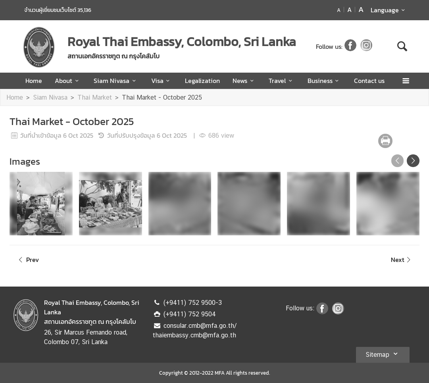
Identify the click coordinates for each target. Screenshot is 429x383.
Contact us (369, 80)
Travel (281, 80)
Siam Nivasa (116, 80)
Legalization (202, 80)
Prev (27, 259)
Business (324, 80)
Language (389, 10)
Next (402, 259)
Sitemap (383, 353)
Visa (161, 80)
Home (33, 80)
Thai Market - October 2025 (162, 97)
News (244, 80)
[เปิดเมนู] (405, 81)
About (68, 80)
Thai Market (94, 97)
